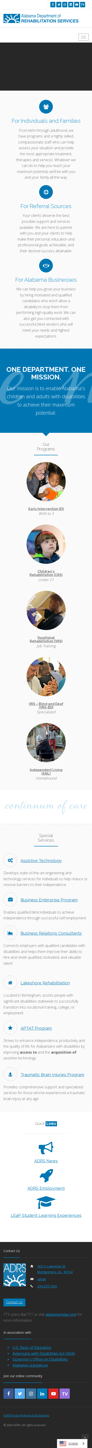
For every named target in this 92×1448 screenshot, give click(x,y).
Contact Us (14, 1302)
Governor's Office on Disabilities (40, 1359)
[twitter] (58, 4)
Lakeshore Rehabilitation (36, 983)
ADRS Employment (46, 1188)
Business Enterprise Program (40, 899)
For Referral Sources (46, 206)
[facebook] (52, 4)
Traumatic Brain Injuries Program (43, 1074)
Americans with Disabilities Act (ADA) (44, 1353)
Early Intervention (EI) (46, 509)
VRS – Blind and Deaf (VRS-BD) (46, 705)
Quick (46, 1123)
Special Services (46, 838)
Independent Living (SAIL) (46, 771)
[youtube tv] (82, 4)
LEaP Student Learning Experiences (46, 1215)
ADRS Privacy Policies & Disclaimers (26, 1415)
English (69, 1443)
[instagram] (64, 4)
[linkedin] (70, 4)
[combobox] (72, 1443)
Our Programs (46, 446)
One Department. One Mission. (46, 373)
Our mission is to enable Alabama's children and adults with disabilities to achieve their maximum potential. (46, 400)
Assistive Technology (32, 860)
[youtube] (76, 4)
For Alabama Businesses (46, 279)
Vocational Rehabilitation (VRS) (46, 639)
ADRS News (46, 1160)
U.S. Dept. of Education (32, 1347)
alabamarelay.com (61, 1314)
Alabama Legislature (30, 1365)
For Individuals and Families (46, 121)
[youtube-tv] (65, 1393)
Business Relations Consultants (42, 933)
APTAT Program (27, 1028)
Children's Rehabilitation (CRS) (46, 573)
